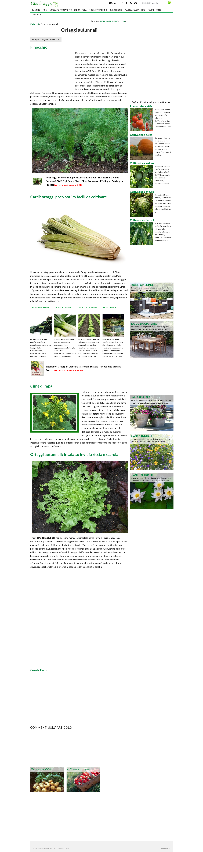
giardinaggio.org (109, 21)
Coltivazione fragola (78, 769)
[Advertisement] (60, 21)
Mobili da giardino (98, 10)
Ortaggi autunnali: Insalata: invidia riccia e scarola (74, 454)
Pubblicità (165, 848)
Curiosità (36, 14)
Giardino (35, 10)
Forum (112, 3)
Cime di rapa (41, 386)
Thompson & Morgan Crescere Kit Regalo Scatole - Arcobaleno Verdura (83, 366)
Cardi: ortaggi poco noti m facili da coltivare (68, 196)
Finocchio (38, 47)
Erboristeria (80, 10)
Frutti (151, 10)
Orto (158, 10)
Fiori (45, 10)
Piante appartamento (135, 10)
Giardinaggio (115, 10)
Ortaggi (34, 24)
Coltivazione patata (41, 769)
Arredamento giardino (61, 10)
